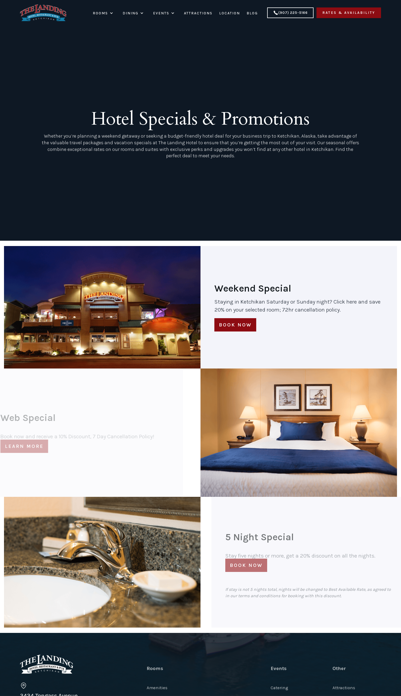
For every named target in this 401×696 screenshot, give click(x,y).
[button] (107, 13)
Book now (235, 325)
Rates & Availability (348, 13)
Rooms (155, 685)
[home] (43, 13)
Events (279, 685)
